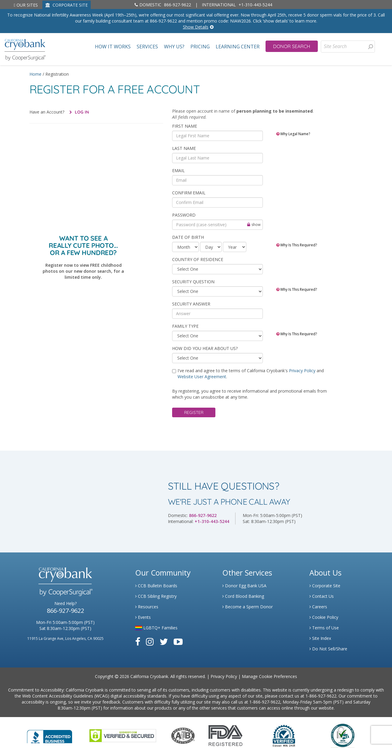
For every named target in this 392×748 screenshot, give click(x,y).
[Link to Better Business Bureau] (49, 734)
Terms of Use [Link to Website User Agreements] (324, 628)
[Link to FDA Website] (225, 735)
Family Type (185, 326)
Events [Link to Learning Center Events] (143, 617)
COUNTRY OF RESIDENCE (197, 259)
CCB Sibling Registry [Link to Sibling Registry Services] (156, 596)
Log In (81, 112)
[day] (211, 247)
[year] (234, 247)
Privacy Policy (303, 370)
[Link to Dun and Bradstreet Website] (284, 735)
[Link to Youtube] (178, 641)
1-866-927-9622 (320, 696)
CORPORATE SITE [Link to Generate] (66, 5)
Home (35, 74)
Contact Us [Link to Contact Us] (321, 596)
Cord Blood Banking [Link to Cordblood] (243, 596)
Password (184, 215)
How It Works (113, 47)
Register (193, 412)
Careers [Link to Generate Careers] (318, 607)
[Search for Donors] (370, 46)
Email (178, 170)
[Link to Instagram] (150, 641)
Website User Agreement (202, 376)
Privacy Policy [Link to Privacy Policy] (224, 676)
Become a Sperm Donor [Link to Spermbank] (247, 607)
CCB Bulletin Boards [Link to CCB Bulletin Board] (156, 585)
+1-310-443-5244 (237, 5)
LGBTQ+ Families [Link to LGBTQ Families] (156, 628)
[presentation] (370, 46)
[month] (185, 247)
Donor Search (291, 46)
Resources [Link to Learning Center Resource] (146, 607)
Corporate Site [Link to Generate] (324, 585)
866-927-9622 (163, 5)
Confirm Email (188, 193)
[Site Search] (348, 47)
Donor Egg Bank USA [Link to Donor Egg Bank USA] (244, 585)
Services (147, 47)
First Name (184, 126)
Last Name (184, 148)
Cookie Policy (323, 617)
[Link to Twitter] (164, 641)
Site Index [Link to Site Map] (320, 638)
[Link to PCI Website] (342, 735)
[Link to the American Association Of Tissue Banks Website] (183, 735)
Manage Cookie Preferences (269, 676)
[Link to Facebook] (137, 641)
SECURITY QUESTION (193, 281)
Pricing (200, 47)
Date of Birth (188, 237)
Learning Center (238, 47)
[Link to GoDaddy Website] (122, 735)
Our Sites (26, 5)
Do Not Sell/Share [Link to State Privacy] (328, 649)
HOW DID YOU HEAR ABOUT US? (205, 348)
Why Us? (174, 47)
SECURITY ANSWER (191, 304)
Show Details (195, 27)
